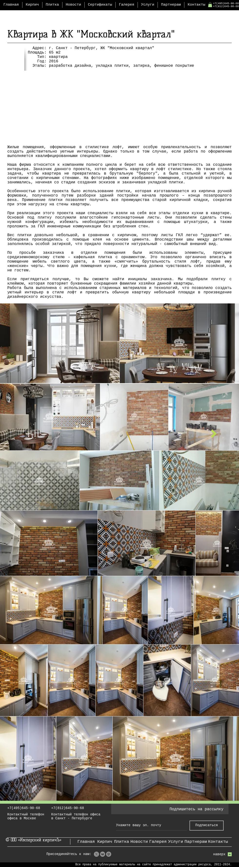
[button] (210, 4)
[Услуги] (175, 842)
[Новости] (139, 842)
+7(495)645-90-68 (226, 3)
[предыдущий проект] (25, 433)
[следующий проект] (213, 433)
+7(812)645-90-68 (226, 6)
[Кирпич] (104, 842)
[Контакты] (218, 842)
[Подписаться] (206, 826)
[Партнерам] (196, 842)
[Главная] (86, 842)
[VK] (102, 854)
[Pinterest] (108, 854)
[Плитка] (121, 842)
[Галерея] (158, 842)
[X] (96, 854)
